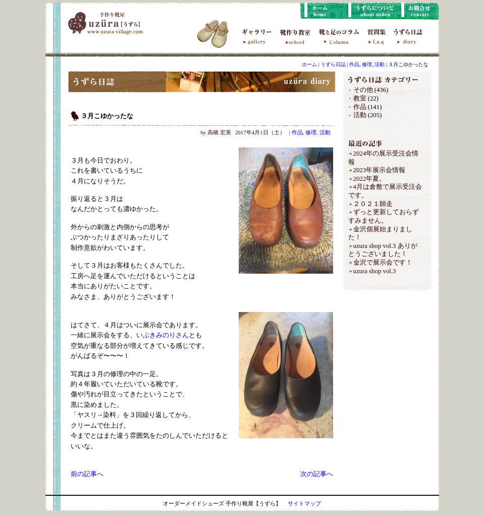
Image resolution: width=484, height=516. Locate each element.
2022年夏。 (369, 178)
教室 (359, 98)
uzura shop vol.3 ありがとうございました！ (382, 250)
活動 (379, 64)
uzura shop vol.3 (374, 271)
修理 (367, 64)
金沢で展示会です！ (382, 262)
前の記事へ (87, 474)
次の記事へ (316, 474)
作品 (354, 64)
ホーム (309, 64)
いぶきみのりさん (162, 335)
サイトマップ (304, 503)
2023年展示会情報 (379, 170)
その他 (363, 89)
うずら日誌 (333, 64)
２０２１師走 (373, 204)
